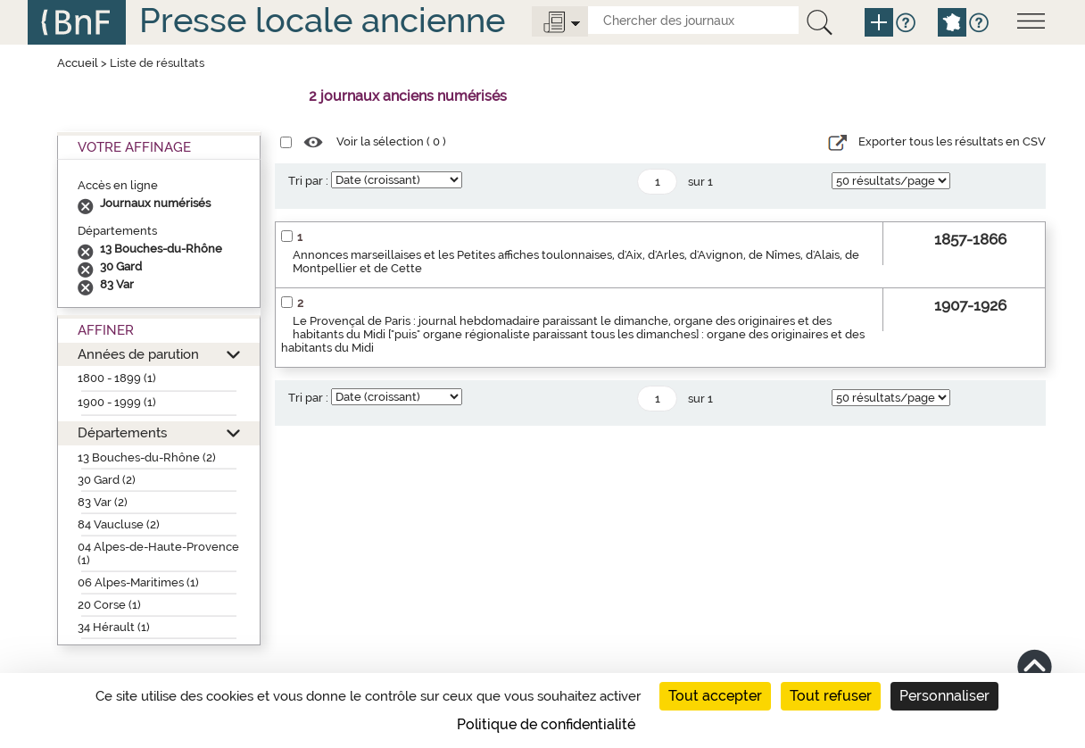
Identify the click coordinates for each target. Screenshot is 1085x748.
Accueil (77, 63)
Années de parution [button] (138, 354)
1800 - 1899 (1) (117, 378)
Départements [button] (122, 432)
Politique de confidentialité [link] (546, 724)
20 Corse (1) (109, 604)
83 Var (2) (103, 502)
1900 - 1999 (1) (117, 402)
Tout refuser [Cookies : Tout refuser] (831, 695)
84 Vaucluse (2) (119, 524)
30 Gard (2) (107, 479)
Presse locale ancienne (322, 20)
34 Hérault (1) (114, 627)
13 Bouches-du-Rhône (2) (147, 457)
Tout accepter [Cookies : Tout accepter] (715, 695)
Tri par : (308, 180)
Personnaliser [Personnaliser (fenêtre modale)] (944, 695)
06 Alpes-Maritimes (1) (138, 582)
